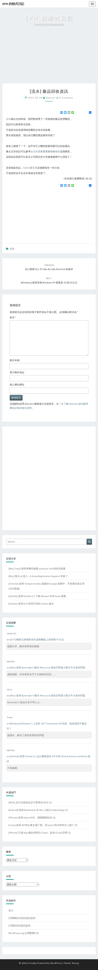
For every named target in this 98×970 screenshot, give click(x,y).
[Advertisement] (49, 60)
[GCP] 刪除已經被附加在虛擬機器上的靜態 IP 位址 (37, 639)
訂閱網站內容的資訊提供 (21, 918)
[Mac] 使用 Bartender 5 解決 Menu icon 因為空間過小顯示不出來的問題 (47, 667)
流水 (12, 248)
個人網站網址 (17, 384)
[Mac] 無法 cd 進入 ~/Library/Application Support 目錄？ (38, 576)
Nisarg (75, 963)
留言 (13, 317)
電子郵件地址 (17, 372)
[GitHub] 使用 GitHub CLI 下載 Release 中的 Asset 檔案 (37, 596)
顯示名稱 (15, 360)
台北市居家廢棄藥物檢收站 (45, 151)
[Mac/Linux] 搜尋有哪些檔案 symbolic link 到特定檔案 (37, 568)
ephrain (50, 97)
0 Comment (66, 97)
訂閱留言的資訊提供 (19, 925)
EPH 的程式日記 (13, 4)
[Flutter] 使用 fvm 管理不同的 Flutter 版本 (31, 603)
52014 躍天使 (30, 167)
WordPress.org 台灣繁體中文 (23, 933)
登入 (10, 910)
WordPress (56, 963)
